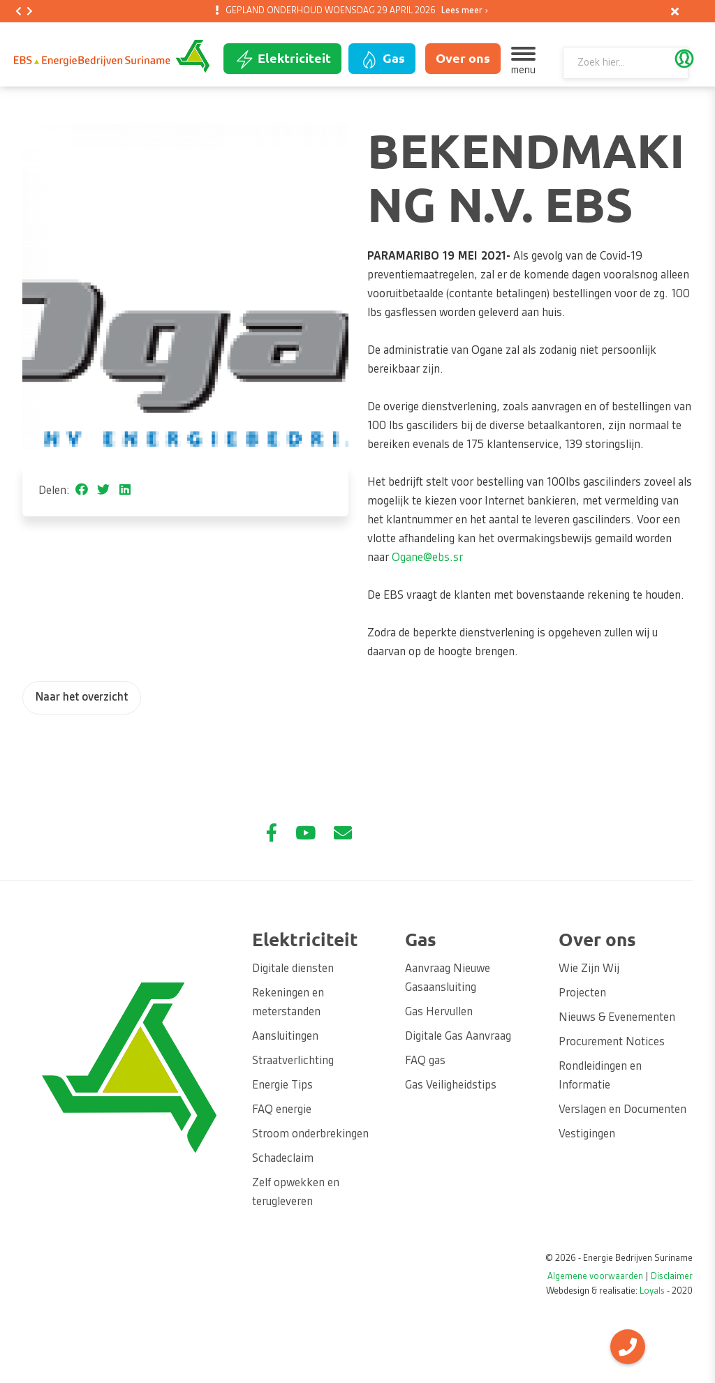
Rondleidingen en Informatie (600, 1076)
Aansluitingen (285, 1037)
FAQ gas (425, 1061)
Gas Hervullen (439, 1012)
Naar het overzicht (82, 698)
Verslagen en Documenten (622, 1110)
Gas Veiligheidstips (450, 1085)
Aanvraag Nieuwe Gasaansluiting (447, 978)
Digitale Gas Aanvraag (458, 1037)
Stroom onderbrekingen (310, 1134)
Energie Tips (282, 1085)
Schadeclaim (283, 1159)
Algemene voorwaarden (595, 1277)
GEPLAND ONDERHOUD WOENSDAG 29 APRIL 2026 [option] (354, 11)
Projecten (582, 993)
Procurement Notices (612, 1042)
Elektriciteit (282, 59)
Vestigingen (587, 1134)
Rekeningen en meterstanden (288, 1003)
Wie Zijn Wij (589, 969)
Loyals (652, 1291)
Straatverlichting (293, 1061)
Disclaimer (672, 1277)
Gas (382, 59)
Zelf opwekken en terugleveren (295, 1193)
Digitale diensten (293, 969)
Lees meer (461, 11)
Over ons (463, 58)
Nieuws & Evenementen (617, 1018)
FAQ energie (281, 1110)
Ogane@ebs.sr (427, 558)
